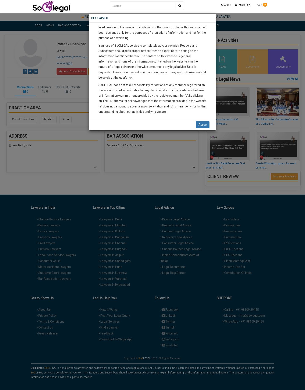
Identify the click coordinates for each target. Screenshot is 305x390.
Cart (260, 4)
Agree (202, 124)
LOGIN (226, 4)
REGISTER (242, 4)
